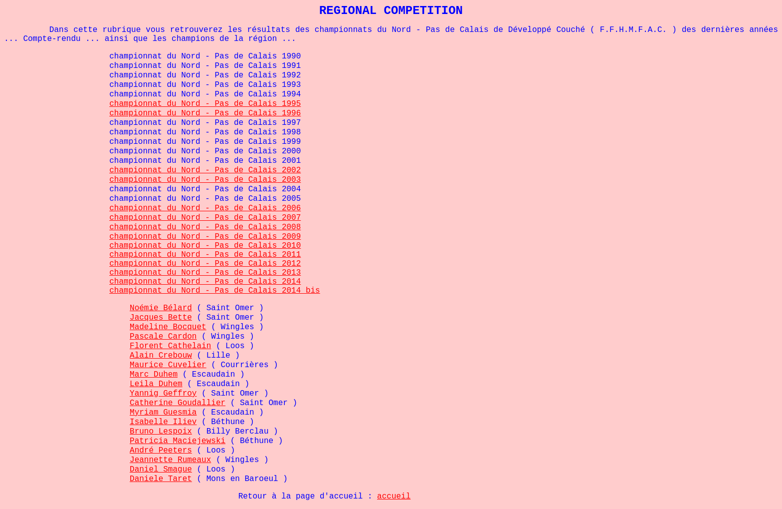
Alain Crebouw (161, 355)
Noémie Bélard (161, 308)
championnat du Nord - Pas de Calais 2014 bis (214, 290)
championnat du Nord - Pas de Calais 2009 (205, 236)
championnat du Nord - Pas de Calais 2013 (205, 272)
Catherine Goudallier (177, 403)
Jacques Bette (161, 317)
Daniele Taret (161, 479)
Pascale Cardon (163, 336)
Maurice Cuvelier (168, 365)
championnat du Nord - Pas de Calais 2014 (205, 281)
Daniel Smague (161, 469)
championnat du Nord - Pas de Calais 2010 (205, 245)
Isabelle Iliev (163, 422)
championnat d (140, 103)
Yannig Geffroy (163, 393)
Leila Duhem (156, 384)
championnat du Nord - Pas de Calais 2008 (205, 227)
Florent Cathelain (170, 346)
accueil (393, 496)
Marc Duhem (154, 374)
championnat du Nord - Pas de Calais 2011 (205, 254)
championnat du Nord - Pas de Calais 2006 (205, 208)
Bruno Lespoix (161, 431)
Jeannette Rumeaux (170, 460)
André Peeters (161, 450)
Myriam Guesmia (163, 412)
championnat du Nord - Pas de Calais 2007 (205, 217)
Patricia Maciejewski (177, 441)
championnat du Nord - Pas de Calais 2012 (205, 263)
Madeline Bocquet (168, 327)
